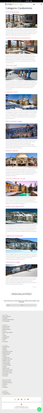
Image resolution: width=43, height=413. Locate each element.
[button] (34, 4)
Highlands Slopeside (14, 235)
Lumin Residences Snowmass (18, 38)
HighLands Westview (15, 206)
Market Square (12, 150)
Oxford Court (11, 92)
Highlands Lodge (13, 262)
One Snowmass (12, 12)
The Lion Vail (11, 65)
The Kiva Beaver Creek (15, 178)
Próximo (35, 286)
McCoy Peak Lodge (14, 121)
